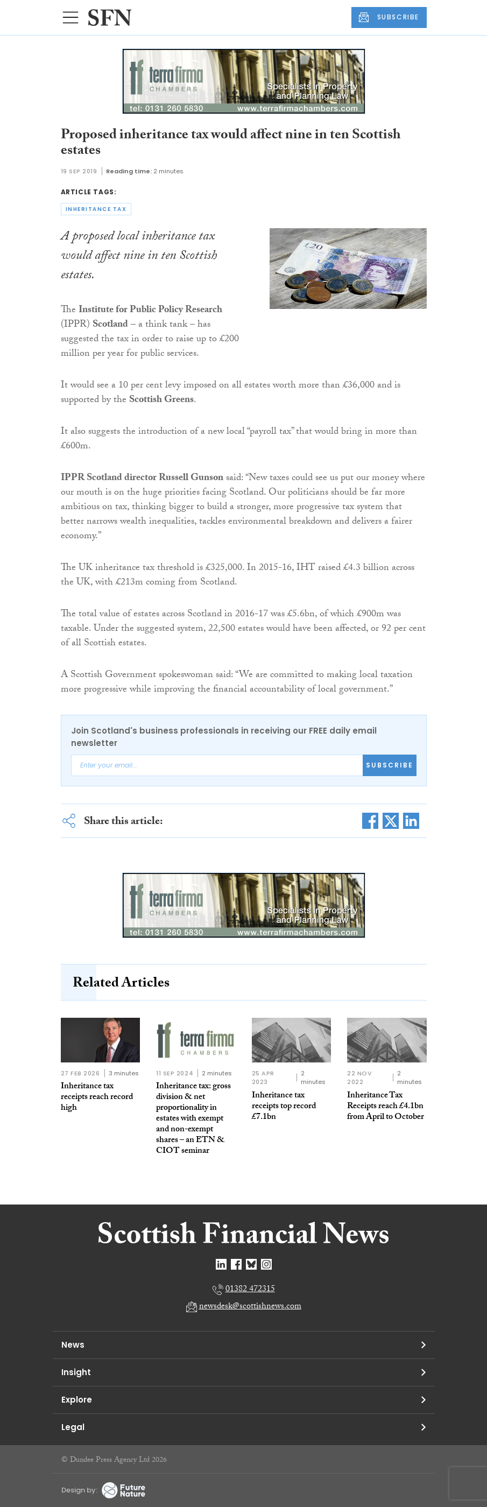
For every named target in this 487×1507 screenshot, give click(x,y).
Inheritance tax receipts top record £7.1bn (284, 1107)
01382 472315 (250, 1290)
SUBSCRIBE (389, 17)
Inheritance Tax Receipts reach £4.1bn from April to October (385, 1107)
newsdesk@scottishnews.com (250, 1307)
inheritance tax (96, 209)
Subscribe (389, 765)
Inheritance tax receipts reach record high (97, 1098)
